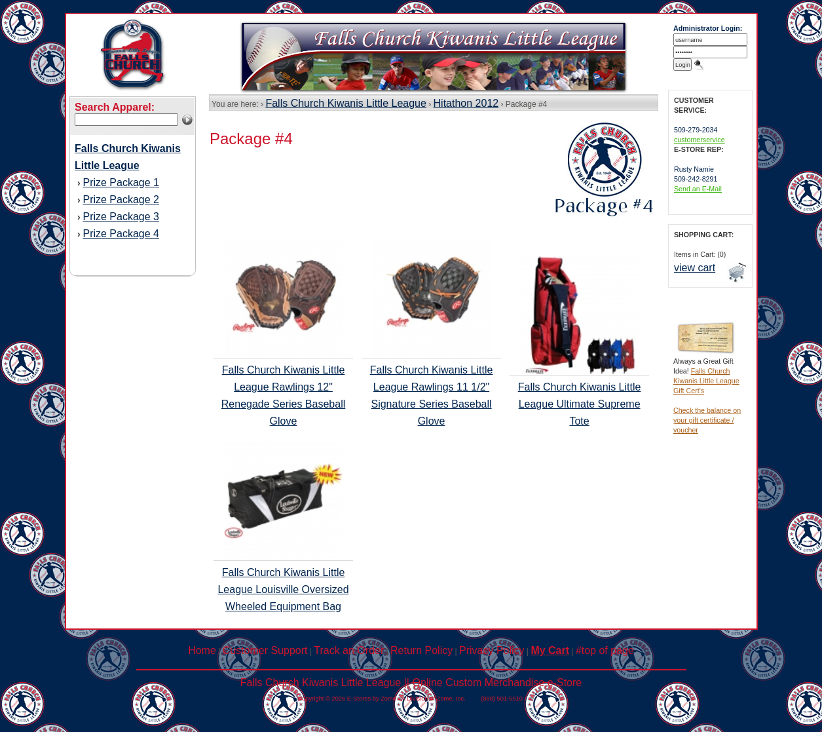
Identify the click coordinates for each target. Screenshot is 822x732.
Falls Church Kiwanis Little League (345, 103)
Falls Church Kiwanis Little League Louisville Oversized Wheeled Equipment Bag (282, 589)
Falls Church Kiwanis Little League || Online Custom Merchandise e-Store (411, 682)
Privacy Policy (492, 650)
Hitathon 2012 (466, 103)
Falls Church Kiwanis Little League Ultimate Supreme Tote (579, 404)
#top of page (605, 650)
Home (202, 650)
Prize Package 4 (121, 233)
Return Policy (421, 650)
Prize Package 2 (121, 199)
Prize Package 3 (121, 216)
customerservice (699, 140)
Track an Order (349, 650)
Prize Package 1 (121, 182)
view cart (694, 267)
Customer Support (265, 650)
